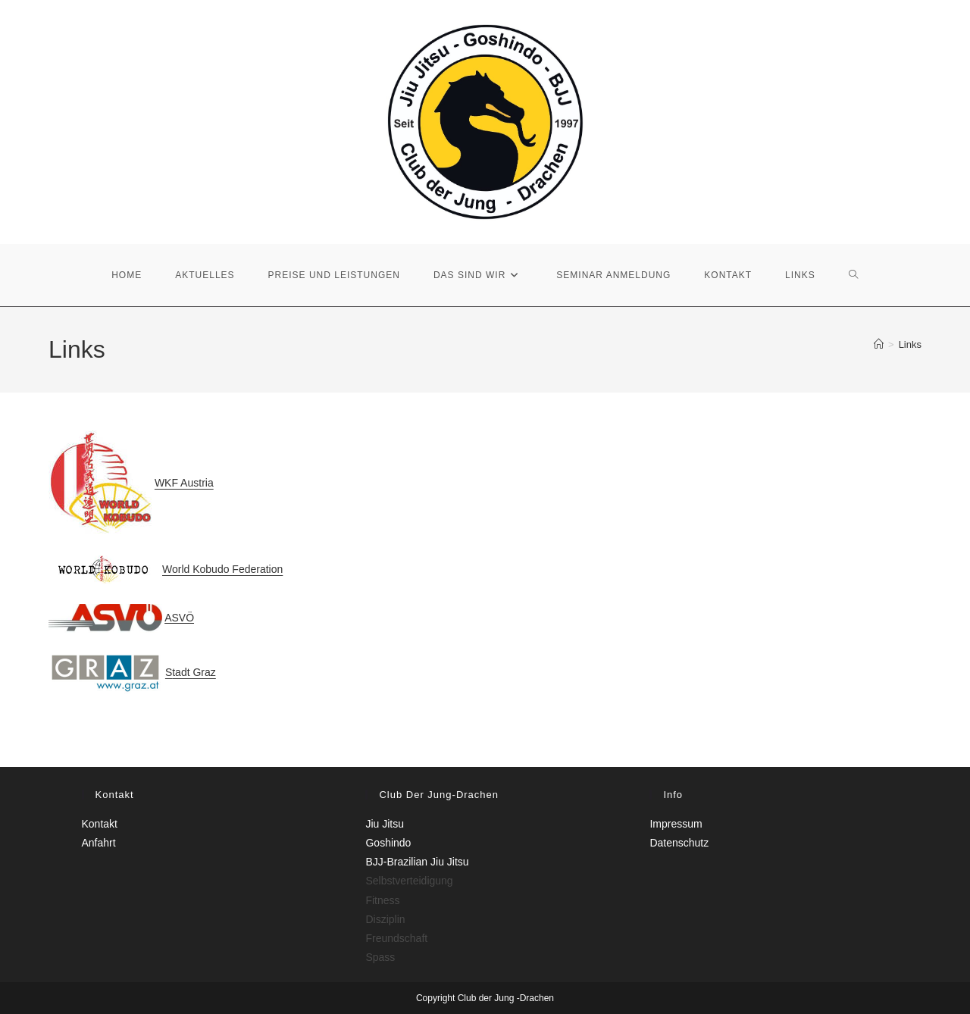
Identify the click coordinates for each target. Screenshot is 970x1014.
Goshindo (388, 843)
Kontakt (99, 824)
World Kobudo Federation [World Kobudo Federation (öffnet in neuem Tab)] (222, 569)
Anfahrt (99, 843)
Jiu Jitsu (384, 824)
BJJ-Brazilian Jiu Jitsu (416, 862)
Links (910, 344)
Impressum (675, 824)
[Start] (879, 344)
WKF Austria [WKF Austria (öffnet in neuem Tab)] (184, 483)
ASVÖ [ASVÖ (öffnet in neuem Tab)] (179, 617)
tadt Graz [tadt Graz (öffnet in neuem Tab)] (194, 672)
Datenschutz (679, 843)
